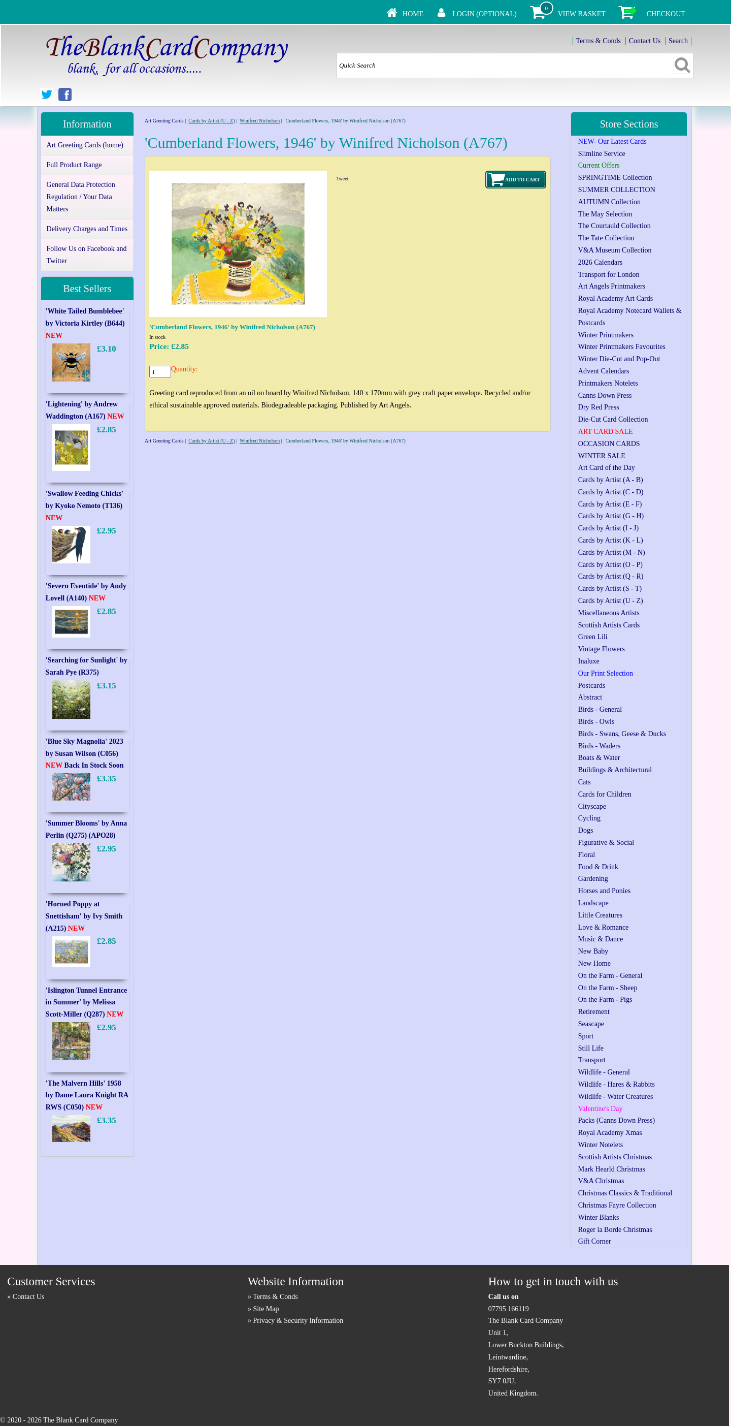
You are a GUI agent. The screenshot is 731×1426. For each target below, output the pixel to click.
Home (413, 14)
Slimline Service (601, 153)
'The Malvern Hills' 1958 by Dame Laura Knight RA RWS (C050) (87, 1096)
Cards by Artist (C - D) (611, 492)
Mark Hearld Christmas (611, 1169)
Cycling (589, 818)
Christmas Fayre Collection (617, 1205)
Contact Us (645, 41)
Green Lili (593, 637)
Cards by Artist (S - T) (610, 588)
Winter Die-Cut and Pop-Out (619, 359)
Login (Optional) (484, 14)
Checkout (666, 14)
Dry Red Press (598, 407)
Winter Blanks (598, 1217)
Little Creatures (600, 915)
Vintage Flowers (601, 649)
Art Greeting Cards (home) (85, 145)
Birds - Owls (596, 721)
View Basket (582, 14)
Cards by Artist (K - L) (610, 540)
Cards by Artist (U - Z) (211, 120)
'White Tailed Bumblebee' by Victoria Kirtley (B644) (85, 323)
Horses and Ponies (604, 891)
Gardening (593, 878)
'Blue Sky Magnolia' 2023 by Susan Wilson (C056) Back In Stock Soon (85, 754)
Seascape (591, 1024)
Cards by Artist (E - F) (610, 504)
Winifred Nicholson (260, 120)
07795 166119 (508, 1309)
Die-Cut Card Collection (613, 419)
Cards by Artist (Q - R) (611, 576)
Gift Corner (594, 1241)
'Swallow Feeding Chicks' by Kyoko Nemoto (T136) (84, 506)
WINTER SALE (601, 456)
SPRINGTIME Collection (615, 177)
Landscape (593, 903)
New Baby (593, 951)
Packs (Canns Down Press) (616, 1120)
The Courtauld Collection (614, 226)
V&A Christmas (601, 1181)
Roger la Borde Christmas (615, 1229)
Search (678, 41)
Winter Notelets (600, 1145)
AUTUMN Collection (609, 202)
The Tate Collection (606, 238)
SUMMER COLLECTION (616, 190)
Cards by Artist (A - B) (610, 480)
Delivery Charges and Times (87, 229)
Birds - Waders (599, 746)
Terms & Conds (598, 41)
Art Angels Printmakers (611, 286)
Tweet (342, 178)
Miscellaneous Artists (609, 613)
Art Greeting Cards (164, 120)
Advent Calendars (603, 371)
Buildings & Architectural (615, 770)
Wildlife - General (604, 1072)
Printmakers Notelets (608, 383)
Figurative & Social (606, 842)
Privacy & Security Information (298, 1320)
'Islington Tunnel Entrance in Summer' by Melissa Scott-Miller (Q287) (86, 1003)
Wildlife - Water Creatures (615, 1096)
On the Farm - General (610, 975)
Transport (592, 1060)
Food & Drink (598, 867)
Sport (585, 1036)
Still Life (591, 1048)
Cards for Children (605, 794)
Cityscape (592, 806)
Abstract (590, 697)
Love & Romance (603, 927)
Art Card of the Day (606, 467)
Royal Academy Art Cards (615, 298)
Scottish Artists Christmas (615, 1157)
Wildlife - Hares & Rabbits (616, 1084)
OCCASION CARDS (609, 444)
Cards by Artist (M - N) (611, 552)
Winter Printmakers (606, 335)
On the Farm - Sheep (608, 988)
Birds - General (600, 709)
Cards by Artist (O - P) (610, 564)
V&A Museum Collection (615, 250)
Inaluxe (589, 661)
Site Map (266, 1309)
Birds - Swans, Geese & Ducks (622, 734)
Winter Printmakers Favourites (622, 347)
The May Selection (605, 214)
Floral (586, 855)
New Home (594, 963)
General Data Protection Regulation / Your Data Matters (81, 197)
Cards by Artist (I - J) (608, 528)
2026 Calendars (600, 262)
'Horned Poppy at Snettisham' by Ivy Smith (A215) (84, 916)
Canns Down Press (605, 395)
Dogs (585, 830)
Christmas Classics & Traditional (625, 1193)
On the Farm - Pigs (605, 999)
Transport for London (609, 274)
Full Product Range (74, 165)
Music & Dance (600, 939)
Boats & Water (599, 758)
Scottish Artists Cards (609, 625)
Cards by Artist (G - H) (611, 516)
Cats (584, 782)
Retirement (594, 1012)
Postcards (592, 685)
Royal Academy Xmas (610, 1132)
